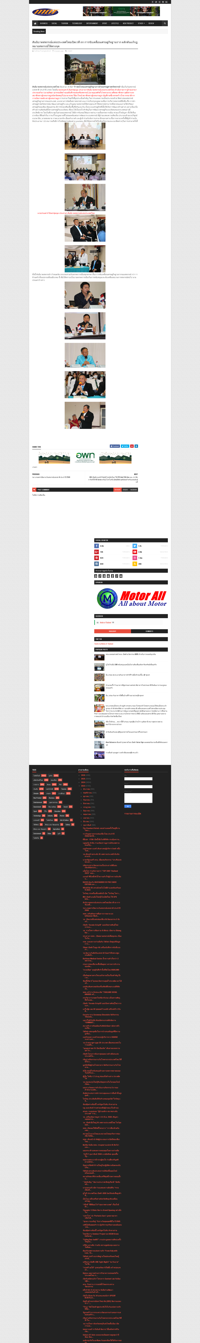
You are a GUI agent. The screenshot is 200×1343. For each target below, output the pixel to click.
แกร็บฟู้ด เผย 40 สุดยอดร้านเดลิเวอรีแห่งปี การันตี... (102, 791)
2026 (83, 556)
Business (44, 23)
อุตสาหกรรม (53, 584)
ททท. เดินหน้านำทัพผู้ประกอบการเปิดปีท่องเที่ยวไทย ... (101, 922)
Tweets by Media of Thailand (136, 133)
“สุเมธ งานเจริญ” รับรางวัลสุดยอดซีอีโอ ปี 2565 (101, 1003)
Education (57, 593)
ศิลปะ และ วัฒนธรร (40, 611)
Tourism (64, 23)
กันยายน (86, 581)
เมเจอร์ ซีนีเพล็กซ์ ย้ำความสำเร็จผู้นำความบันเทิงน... (102, 659)
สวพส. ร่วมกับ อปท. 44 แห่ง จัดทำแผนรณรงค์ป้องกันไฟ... (100, 1249)
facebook (118, 499)
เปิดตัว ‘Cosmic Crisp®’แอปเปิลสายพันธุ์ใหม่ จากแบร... (102, 786)
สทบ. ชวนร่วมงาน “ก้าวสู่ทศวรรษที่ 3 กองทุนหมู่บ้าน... (100, 1283)
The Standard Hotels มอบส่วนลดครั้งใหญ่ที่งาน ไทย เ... (101, 610)
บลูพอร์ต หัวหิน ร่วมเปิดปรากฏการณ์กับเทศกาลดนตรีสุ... (101, 625)
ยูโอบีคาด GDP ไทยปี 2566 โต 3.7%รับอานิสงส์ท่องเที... (101, 1216)
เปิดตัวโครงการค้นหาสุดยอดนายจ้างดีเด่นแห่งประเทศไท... (101, 836)
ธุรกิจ (50, 557)
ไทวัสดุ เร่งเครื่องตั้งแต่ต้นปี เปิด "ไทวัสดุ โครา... (101, 675)
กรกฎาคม (87, 588)
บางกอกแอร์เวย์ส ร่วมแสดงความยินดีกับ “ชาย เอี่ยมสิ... (101, 970)
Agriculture (56, 611)
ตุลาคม (86, 578)
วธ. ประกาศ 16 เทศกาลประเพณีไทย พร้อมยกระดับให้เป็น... (100, 1261)
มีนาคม (86, 603)
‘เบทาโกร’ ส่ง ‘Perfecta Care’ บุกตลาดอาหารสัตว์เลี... (100, 998)
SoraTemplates (44, 1339)
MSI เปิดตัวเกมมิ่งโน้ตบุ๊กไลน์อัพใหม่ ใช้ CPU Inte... (100, 679)
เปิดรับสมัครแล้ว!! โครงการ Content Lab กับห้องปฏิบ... (101, 1061)
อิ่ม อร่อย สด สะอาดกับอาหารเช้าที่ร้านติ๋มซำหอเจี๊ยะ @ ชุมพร (152, 166)
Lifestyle (115, 23)
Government (37, 588)
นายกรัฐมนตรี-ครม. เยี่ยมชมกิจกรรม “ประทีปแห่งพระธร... (102, 642)
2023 (83, 567)
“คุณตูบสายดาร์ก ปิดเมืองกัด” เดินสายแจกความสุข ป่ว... (101, 831)
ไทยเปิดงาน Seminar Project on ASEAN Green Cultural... (101, 1016)
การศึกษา (62, 575)
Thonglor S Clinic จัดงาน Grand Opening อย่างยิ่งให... (102, 992)
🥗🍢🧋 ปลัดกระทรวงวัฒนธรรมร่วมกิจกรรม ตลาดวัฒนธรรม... (100, 1221)
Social (54, 23)
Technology (77, 23)
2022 (83, 1313)
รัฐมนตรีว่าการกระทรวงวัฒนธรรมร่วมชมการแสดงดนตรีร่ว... (102, 1095)
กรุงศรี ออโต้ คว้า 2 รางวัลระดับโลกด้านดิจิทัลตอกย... (101, 1128)
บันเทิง (36, 571)
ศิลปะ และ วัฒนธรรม (52, 606)
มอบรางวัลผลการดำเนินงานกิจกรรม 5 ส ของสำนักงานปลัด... (100, 870)
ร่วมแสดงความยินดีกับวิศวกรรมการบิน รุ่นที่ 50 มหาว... (101, 1154)
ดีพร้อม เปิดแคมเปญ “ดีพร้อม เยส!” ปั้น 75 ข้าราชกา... (102, 1210)
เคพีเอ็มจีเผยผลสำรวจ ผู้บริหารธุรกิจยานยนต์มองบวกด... (102, 1007)
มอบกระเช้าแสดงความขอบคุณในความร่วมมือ (101, 932)
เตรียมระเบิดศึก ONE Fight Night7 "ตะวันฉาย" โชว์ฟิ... (101, 1044)
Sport (104, 23)
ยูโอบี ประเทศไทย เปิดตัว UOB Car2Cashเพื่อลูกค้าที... (102, 976)
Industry (50, 597)
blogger (102, 499)
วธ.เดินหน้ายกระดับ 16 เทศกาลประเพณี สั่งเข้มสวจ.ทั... (101, 636)
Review (151, 23)
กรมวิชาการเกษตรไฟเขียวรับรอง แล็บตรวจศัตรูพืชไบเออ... (101, 780)
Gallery (68, 606)
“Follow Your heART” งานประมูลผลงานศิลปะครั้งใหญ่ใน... (102, 1022)
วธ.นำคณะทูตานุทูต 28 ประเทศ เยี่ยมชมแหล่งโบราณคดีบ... (102, 825)
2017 (83, 1328)
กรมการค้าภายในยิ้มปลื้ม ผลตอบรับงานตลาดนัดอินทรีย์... (101, 1300)
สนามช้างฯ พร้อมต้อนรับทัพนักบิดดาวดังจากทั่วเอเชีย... (101, 808)
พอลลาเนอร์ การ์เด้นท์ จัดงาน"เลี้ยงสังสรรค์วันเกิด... (101, 1111)
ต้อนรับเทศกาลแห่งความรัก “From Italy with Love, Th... (100, 1033)
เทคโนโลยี (49, 571)
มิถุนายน (86, 592)
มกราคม (86, 1309)
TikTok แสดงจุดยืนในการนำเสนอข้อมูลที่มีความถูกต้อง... (101, 814)
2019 (83, 1324)
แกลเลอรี (36, 602)
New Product (128, 23)
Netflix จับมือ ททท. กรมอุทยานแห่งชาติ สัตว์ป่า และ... (101, 927)
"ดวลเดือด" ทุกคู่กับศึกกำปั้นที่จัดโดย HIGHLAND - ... (101, 752)
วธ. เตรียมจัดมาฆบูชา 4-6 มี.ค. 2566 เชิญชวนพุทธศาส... (100, 899)
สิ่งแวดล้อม (52, 588)
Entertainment (92, 23)
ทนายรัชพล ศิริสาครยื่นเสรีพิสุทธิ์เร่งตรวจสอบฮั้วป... (102, 959)
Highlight (137, 121)
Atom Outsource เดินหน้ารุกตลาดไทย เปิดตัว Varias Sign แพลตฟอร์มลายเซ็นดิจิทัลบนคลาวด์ (153, 246)
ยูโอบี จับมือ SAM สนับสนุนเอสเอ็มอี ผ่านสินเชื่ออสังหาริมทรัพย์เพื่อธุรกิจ (153, 155)
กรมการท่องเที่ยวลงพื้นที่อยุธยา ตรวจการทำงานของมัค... (101, 746)
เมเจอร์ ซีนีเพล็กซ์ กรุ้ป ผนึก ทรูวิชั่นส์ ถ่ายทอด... (101, 1150)
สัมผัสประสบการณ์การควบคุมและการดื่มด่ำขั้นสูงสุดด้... (102, 875)
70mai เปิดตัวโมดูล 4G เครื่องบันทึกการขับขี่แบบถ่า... (101, 730)
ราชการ (36, 566)
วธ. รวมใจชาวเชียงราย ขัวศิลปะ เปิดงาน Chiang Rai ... (102, 713)
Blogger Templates (65, 1339)
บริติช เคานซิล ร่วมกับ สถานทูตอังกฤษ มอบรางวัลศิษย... (101, 1027)
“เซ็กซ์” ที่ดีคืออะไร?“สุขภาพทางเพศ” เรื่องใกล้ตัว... (101, 987)
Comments (157, 121)
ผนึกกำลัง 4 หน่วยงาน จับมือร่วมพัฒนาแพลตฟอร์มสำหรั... (98, 1072)
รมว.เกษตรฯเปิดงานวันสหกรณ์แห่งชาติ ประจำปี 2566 (101, 690)
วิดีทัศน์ (36, 606)
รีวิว (45, 593)
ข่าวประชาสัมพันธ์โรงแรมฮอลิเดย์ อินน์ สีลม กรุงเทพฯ (100, 1255)
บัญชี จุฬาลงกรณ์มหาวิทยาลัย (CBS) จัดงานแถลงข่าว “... (102, 1083)
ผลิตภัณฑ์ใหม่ (38, 562)
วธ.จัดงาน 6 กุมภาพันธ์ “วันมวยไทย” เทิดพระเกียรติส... (102, 1272)
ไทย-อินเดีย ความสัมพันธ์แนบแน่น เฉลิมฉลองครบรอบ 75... (101, 1227)
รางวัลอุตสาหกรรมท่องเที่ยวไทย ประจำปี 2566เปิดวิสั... (98, 616)
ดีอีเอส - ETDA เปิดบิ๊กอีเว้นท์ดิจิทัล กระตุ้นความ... (102, 621)
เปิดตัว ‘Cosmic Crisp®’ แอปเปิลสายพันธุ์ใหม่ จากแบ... (100, 707)
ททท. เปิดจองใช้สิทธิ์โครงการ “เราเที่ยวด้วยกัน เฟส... (101, 910)
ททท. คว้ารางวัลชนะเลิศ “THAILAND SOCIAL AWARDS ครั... (100, 774)
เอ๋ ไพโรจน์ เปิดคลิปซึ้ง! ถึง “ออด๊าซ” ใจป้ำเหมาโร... (101, 1177)
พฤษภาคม (87, 595)
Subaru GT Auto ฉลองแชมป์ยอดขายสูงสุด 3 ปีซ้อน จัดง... (101, 1117)
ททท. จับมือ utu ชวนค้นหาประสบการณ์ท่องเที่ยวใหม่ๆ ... (102, 1145)
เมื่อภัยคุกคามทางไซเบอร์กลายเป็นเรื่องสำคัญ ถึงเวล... (101, 758)
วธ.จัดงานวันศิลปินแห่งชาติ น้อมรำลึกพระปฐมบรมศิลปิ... (101, 735)
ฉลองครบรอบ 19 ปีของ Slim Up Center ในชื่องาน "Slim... (102, 1233)
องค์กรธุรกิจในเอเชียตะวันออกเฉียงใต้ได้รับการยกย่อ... (102, 1123)
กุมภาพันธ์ (87, 606)
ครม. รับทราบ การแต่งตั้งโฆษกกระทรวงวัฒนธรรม (98, 1067)
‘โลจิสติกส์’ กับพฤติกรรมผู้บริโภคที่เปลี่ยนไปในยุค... (101, 1278)
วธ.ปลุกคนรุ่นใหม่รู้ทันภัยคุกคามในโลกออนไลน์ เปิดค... (101, 864)
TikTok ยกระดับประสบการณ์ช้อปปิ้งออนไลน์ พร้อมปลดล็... (100, 953)
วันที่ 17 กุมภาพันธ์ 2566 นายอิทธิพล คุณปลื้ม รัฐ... (100, 936)
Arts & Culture (64, 602)
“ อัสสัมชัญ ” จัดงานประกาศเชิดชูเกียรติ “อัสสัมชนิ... (101, 964)
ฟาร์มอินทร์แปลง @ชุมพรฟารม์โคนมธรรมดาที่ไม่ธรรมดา (152, 234)
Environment (37, 615)
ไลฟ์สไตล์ (37, 557)
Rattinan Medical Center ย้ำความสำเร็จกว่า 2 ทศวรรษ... (100, 741)
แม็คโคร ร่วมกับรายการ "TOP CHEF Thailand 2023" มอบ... (100, 653)
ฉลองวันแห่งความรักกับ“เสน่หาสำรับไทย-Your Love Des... (101, 1139)
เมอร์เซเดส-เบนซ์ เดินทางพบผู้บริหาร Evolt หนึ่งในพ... (101, 631)
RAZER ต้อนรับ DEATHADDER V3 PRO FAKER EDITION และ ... (99, 664)
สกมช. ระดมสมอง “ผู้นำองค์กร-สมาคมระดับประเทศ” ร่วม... (100, 893)
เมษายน (86, 599)
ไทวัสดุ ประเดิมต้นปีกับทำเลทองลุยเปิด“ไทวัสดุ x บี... (101, 881)
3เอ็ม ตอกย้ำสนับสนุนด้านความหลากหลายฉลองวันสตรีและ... (101, 853)
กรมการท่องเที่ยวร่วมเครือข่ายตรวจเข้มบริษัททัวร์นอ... (102, 1193)
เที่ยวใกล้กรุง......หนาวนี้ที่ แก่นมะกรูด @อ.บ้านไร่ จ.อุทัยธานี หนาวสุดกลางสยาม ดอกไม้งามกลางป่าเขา (152, 225)
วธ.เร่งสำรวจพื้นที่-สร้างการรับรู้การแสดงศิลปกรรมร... (101, 1188)
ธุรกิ (59, 615)
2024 (83, 564)
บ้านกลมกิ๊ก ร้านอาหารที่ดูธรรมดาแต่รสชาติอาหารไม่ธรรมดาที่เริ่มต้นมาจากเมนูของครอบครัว (153, 178)
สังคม (49, 566)
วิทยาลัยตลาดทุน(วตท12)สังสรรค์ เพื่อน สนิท (100, 1305)
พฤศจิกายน (87, 574)
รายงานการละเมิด (132, 595)
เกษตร (70, 51)
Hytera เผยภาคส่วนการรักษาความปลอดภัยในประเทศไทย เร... (100, 1055)
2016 (83, 1331)
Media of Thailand (138, 112)
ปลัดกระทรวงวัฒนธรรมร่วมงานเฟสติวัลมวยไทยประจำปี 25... (102, 1266)
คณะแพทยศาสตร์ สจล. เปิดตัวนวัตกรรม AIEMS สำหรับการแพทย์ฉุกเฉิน (153, 145)
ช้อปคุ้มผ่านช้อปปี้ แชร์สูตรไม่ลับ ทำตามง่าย (100, 886)
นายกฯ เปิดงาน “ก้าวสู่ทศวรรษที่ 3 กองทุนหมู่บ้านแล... (102, 1171)
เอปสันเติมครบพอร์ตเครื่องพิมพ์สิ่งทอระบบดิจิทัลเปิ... (101, 769)
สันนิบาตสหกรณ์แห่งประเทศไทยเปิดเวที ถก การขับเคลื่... (101, 685)
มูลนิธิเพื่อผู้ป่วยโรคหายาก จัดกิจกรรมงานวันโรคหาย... (102, 847)
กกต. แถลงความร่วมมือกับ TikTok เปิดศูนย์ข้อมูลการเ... (101, 724)
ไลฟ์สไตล (50, 602)
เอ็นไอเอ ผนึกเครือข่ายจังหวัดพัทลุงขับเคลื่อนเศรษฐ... (100, 981)
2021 (83, 1317)
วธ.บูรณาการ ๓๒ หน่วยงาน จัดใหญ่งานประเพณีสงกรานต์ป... (102, 1182)
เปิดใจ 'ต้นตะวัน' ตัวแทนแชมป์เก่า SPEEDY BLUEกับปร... (99, 1078)
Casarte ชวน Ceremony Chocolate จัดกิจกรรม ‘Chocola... (101, 797)
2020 (83, 1321)
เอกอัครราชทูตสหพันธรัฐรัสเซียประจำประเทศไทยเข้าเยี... (102, 1289)
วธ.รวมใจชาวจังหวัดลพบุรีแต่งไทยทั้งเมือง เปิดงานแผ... (101, 1106)
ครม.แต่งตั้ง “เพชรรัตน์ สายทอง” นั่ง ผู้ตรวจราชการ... (100, 1244)
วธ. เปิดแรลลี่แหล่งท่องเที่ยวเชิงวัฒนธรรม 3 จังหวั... (101, 702)
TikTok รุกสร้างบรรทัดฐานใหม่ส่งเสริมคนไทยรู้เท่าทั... (101, 1039)
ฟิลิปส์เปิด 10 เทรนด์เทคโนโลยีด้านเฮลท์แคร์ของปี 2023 (102, 670)
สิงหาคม (86, 585)
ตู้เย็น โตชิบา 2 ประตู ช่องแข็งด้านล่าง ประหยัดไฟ (101, 858)
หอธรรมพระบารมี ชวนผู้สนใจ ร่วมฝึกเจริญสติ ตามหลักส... (100, 942)
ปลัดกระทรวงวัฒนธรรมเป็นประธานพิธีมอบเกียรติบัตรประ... (100, 648)
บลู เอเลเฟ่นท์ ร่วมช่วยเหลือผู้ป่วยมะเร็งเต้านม (100, 889)
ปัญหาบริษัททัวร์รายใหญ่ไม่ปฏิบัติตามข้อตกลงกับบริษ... (102, 948)
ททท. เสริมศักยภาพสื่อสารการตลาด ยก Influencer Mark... (98, 696)
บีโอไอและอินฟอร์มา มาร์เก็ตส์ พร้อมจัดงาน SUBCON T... (100, 1165)
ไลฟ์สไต (36, 620)
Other (140, 23)
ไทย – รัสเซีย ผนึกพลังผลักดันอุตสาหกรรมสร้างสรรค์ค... (101, 1238)
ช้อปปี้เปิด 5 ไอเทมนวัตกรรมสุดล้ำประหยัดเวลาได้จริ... (102, 763)
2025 (83, 560)
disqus (110, 499)
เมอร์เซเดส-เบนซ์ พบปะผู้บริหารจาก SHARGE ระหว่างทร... (100, 819)
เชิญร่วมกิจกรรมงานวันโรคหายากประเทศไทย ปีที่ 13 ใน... (102, 1100)
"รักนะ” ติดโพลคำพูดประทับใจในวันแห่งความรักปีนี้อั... (102, 1089)
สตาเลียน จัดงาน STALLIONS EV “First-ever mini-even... (102, 1294)
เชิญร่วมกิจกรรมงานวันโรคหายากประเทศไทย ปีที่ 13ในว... (102, 842)
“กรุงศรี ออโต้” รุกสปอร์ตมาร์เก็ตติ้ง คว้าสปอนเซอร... (102, 1050)
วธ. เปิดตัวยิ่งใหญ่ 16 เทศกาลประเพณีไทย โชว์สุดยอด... (102, 905)
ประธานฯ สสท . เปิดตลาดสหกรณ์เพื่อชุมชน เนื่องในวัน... (102, 718)
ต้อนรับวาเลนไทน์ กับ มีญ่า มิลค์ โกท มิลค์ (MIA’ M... (101, 1160)
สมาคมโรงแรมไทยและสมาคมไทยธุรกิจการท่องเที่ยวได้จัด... (101, 916)
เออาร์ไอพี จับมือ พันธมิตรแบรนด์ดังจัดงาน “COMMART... (99, 802)
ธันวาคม (86, 570)
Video (49, 615)
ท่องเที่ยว (54, 562)
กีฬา (60, 566)
